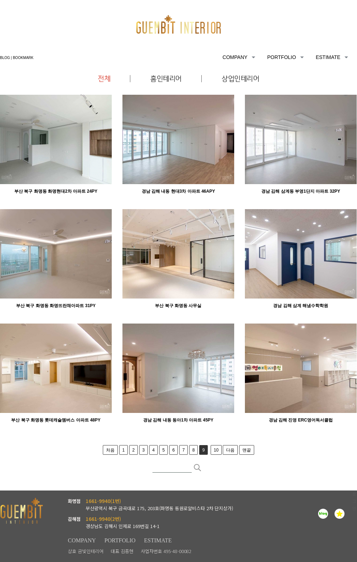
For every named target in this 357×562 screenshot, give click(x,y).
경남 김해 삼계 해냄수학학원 (300, 305)
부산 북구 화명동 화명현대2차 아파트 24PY (55, 191)
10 (216, 450)
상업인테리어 (230, 78)
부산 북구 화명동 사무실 (178, 305)
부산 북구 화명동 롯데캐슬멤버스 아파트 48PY (55, 420)
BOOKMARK (23, 58)
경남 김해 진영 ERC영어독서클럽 (301, 420)
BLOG (5, 58)
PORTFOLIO (120, 540)
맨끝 (246, 450)
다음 (230, 450)
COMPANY (82, 540)
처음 (110, 450)
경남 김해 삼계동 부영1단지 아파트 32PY (300, 191)
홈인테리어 (166, 78)
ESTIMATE (158, 540)
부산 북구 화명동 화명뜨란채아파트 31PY (56, 305)
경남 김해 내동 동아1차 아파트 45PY (178, 420)
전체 (114, 78)
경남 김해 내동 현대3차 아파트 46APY (178, 191)
